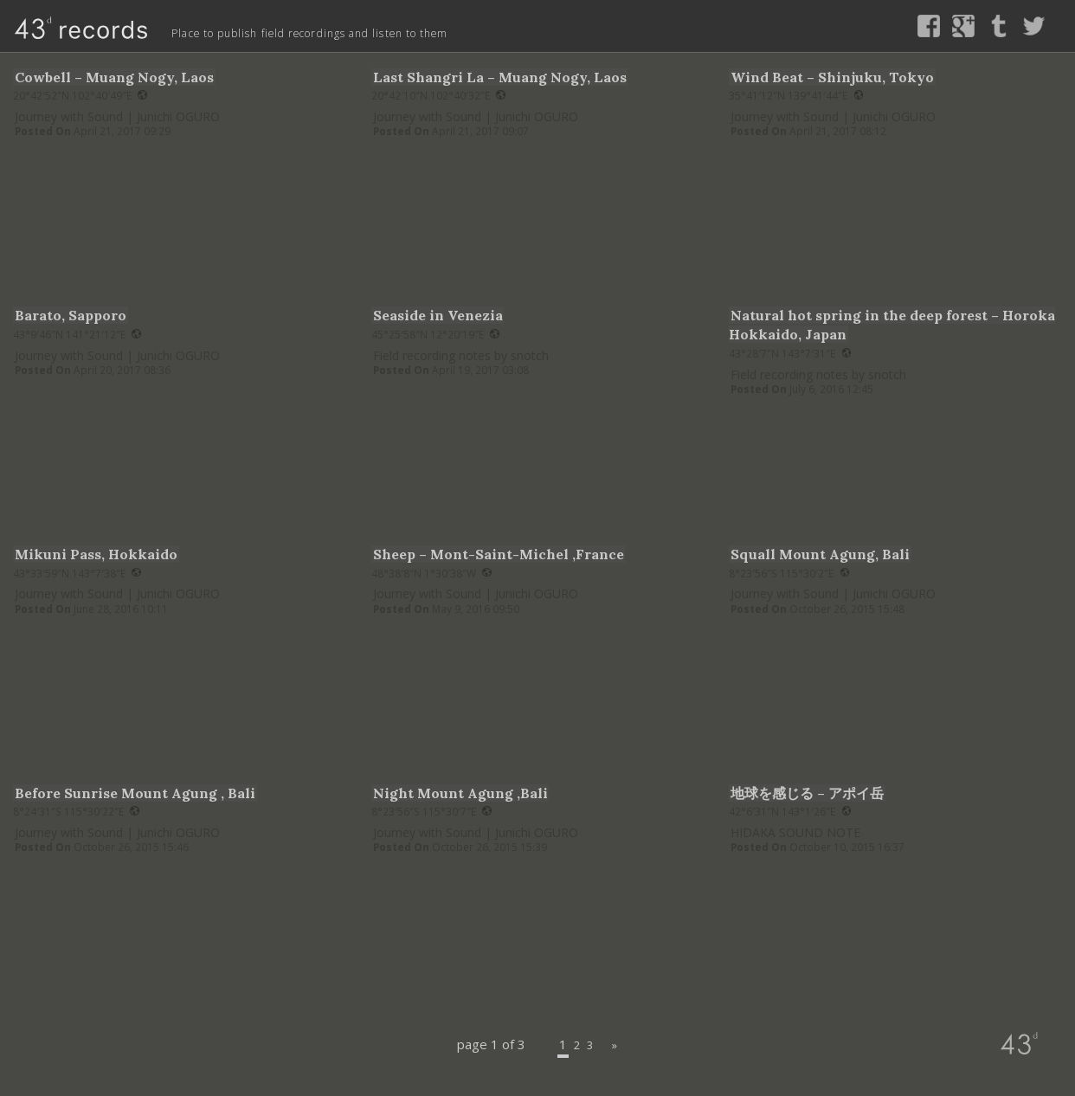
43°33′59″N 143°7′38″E (77, 571)
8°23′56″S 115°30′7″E (431, 810)
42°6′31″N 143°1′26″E (790, 810)
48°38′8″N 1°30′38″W (431, 571)
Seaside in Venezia (448, 315)
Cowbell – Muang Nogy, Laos (129, 77)
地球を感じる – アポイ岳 (817, 793)
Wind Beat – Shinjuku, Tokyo (847, 77)
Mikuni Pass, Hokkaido (108, 554)
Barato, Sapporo (80, 315)
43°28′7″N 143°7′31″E (790, 352)
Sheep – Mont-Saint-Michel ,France (517, 554)
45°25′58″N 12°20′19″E (435, 333)
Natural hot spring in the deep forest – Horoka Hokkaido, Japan (887, 324)
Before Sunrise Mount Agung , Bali (154, 793)
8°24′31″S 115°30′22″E (76, 810)
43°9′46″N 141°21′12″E (77, 333)
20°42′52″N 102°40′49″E (80, 94)
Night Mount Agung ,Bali (474, 793)
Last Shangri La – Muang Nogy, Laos (519, 77)
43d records (64, 25)
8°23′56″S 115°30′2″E (789, 571)
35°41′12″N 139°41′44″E (796, 94)
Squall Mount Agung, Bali (834, 554)
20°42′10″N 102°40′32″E (438, 94)
